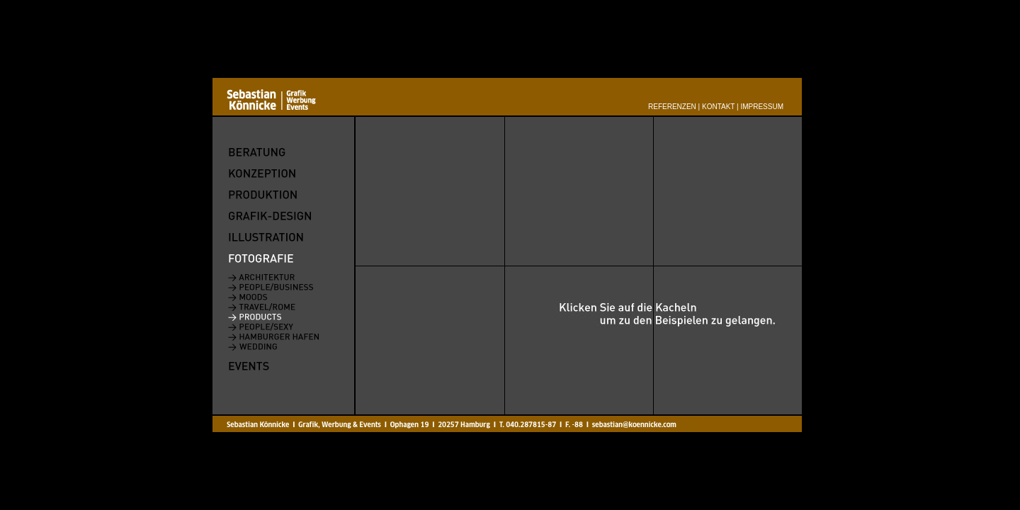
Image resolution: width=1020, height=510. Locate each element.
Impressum (761, 106)
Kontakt (718, 106)
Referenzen (672, 106)
